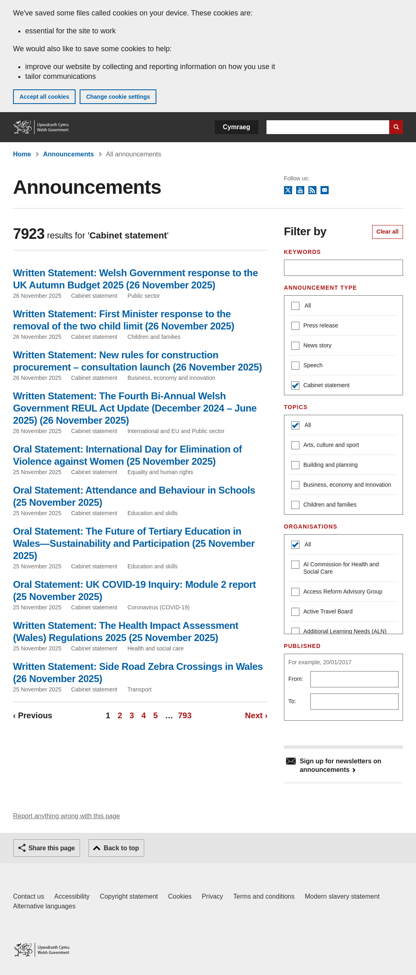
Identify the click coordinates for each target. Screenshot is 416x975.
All (307, 305)
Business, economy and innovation (341, 485)
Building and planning (324, 465)
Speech (307, 366)
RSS (312, 190)
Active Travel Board (322, 612)
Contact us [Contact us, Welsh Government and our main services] (28, 896)
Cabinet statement (320, 386)
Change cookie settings (118, 96)
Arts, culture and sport (325, 446)
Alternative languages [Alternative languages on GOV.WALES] (44, 906)
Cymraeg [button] (236, 127)
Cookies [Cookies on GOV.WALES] (180, 896)
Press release (314, 326)
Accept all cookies (44, 96)
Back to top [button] (121, 848)
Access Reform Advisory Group (337, 592)
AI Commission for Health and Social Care (335, 568)
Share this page (51, 848)
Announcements (68, 154)
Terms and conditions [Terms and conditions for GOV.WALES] (264, 896)
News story (311, 346)
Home (22, 154)
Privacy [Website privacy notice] (212, 896)
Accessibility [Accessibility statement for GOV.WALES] (71, 896)
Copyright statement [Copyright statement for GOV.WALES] (129, 896)
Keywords (302, 252)
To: (292, 701)
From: (295, 679)
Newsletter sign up (325, 190)
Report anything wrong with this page (66, 815)
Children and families (324, 505)
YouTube (300, 190)
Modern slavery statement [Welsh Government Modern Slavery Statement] (342, 896)
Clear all (388, 231)
